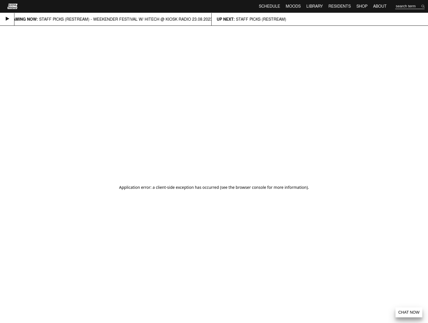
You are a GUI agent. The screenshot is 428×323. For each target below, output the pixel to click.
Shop (361, 6)
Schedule (269, 6)
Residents (339, 6)
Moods (293, 6)
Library (314, 6)
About (380, 6)
